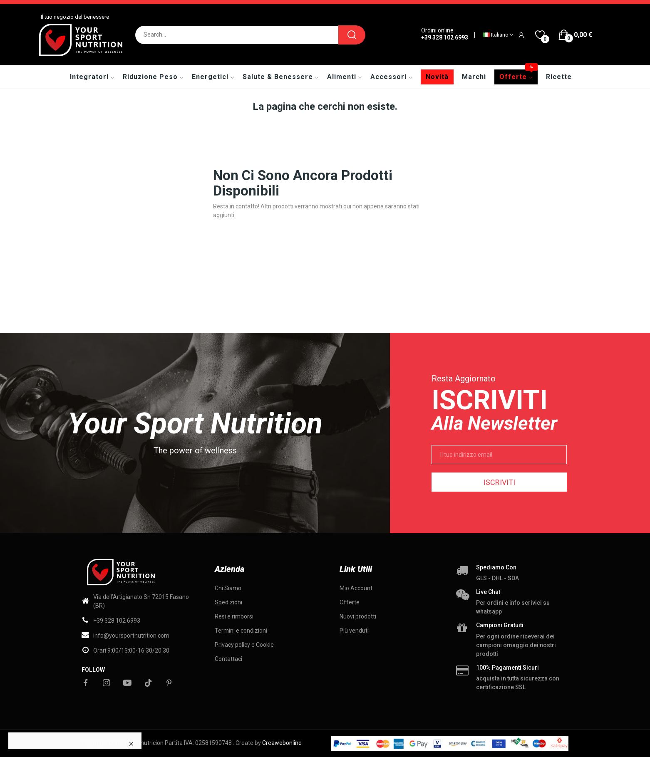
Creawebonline (282, 743)
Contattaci (228, 659)
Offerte (350, 602)
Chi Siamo (228, 588)
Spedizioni (228, 602)
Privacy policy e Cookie (244, 644)
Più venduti (354, 630)
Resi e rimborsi (234, 616)
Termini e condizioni (241, 630)
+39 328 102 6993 (444, 37)
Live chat (488, 592)
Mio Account (356, 588)
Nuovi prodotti (358, 616)
